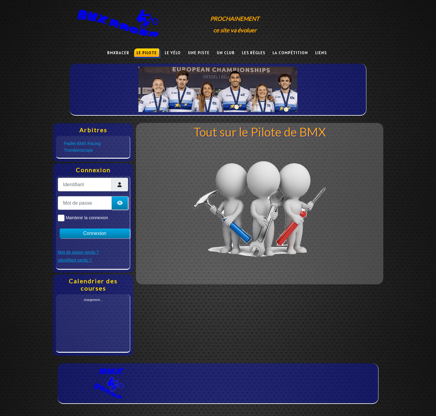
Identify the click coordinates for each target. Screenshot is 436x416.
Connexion (95, 233)
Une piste (199, 52)
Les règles (253, 52)
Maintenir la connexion (87, 217)
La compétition (290, 52)
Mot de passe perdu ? (78, 252)
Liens (321, 52)
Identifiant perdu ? (75, 260)
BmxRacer (118, 52)
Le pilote (147, 52)
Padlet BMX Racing (82, 143)
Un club (226, 52)
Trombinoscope (78, 150)
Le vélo (173, 52)
